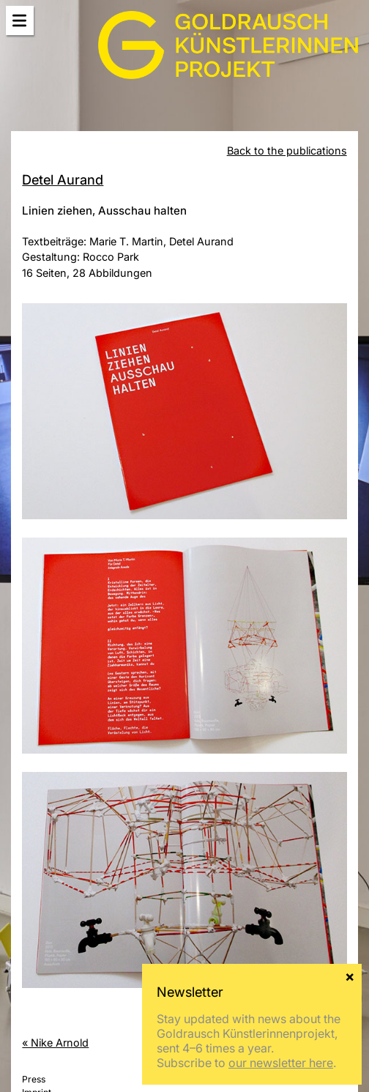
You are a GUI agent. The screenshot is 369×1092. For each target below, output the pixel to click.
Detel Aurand (62, 179)
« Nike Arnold (55, 1042)
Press (33, 1079)
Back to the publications (287, 150)
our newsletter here (280, 1062)
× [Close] (349, 975)
